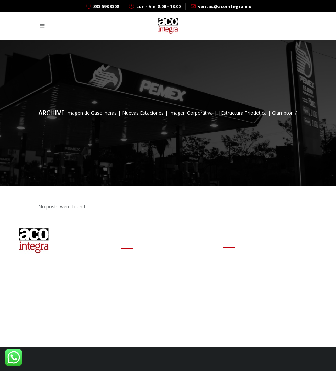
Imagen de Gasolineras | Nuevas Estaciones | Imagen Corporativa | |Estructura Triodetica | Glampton (180, 112)
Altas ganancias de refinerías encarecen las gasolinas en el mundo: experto (168, 287)
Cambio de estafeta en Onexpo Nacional (166, 263)
